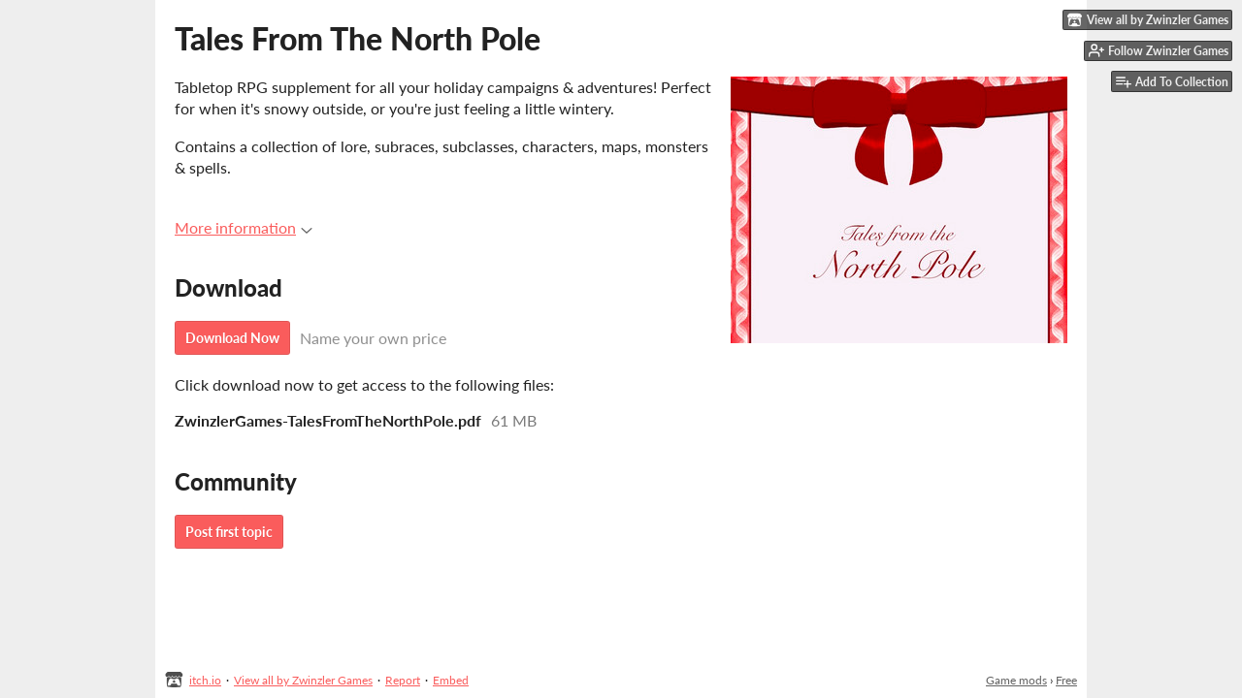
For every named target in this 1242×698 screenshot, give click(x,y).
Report (402, 680)
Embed (451, 680)
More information (243, 227)
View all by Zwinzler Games (303, 680)
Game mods (1016, 680)
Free (1066, 680)
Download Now (232, 338)
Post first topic (229, 532)
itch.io (205, 680)
